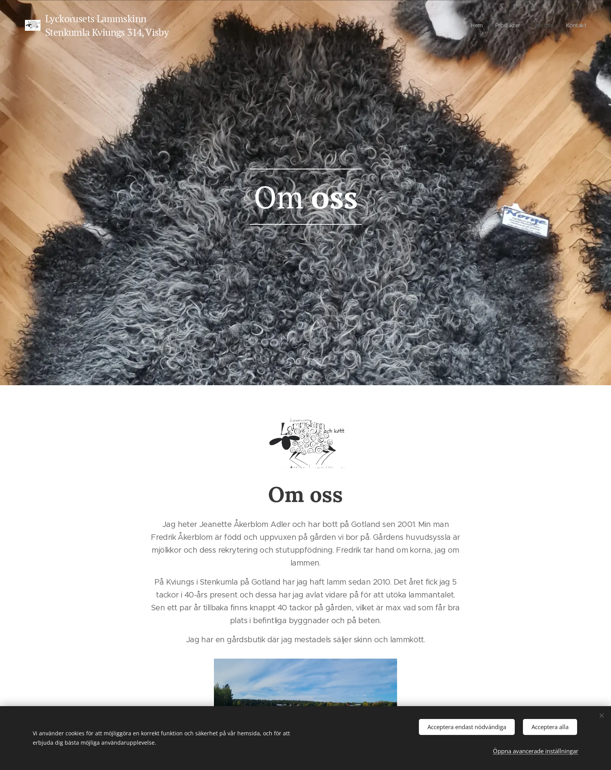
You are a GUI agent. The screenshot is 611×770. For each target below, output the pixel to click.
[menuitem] (474, 25)
